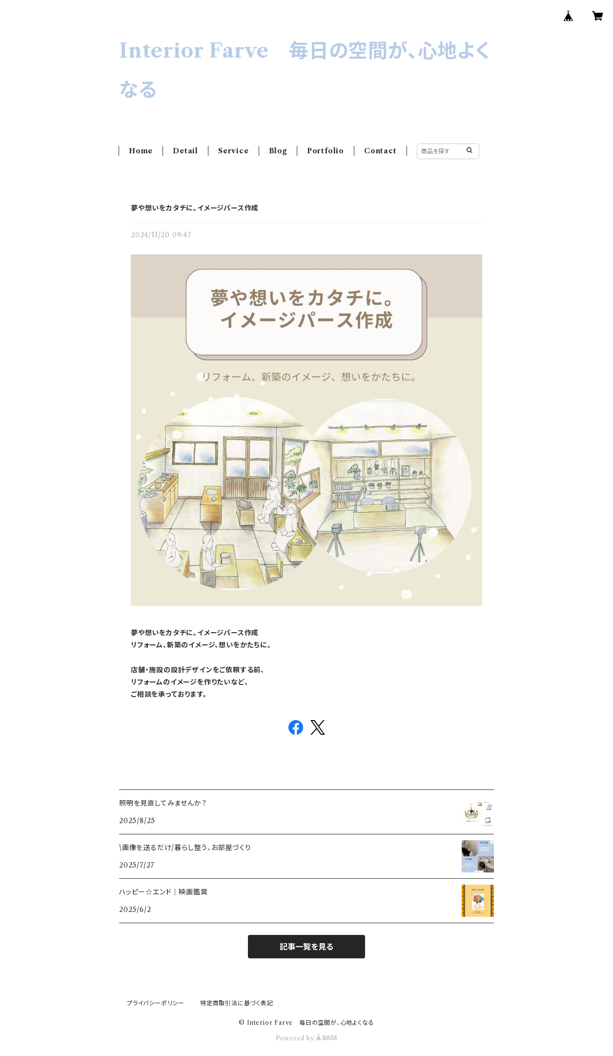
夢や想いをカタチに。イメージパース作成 (195, 208)
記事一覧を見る (306, 947)
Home (141, 150)
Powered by (307, 1038)
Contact (380, 150)
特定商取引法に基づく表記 (236, 1003)
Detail (185, 150)
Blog (278, 150)
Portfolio (325, 150)
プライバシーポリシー (155, 1003)
